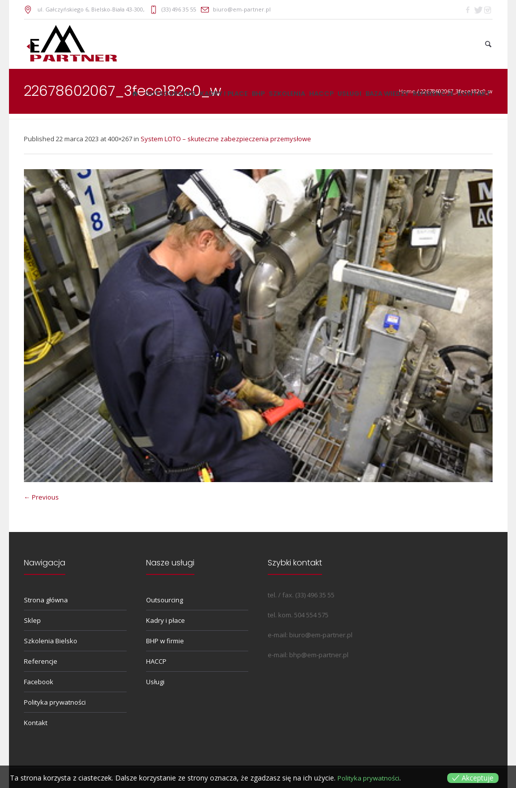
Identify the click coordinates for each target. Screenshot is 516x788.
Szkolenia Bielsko (50, 640)
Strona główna (46, 599)
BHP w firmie (165, 640)
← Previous (41, 497)
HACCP (156, 661)
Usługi (155, 681)
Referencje (40, 661)
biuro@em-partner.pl (242, 9)
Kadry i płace (165, 620)
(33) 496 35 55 (179, 9)
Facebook (38, 681)
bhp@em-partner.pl (318, 654)
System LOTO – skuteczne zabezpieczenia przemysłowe (226, 138)
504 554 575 (311, 614)
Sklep (32, 620)
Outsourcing (164, 599)
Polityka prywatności (55, 702)
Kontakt (35, 722)
